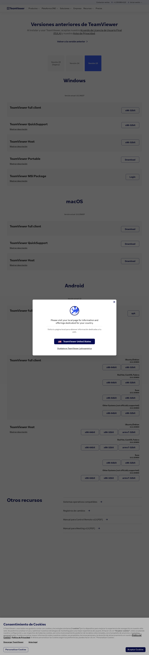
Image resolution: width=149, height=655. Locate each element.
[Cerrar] (114, 302)
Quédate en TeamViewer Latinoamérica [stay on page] (74, 348)
